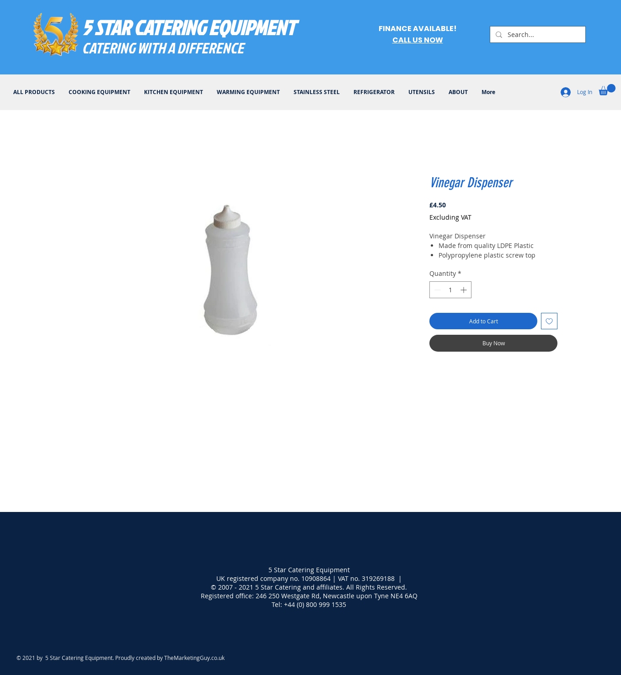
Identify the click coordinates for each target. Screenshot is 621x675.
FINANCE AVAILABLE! (417, 28)
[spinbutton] (450, 290)
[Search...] (537, 34)
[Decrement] (436, 290)
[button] (607, 89)
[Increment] (464, 290)
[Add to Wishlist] (549, 321)
